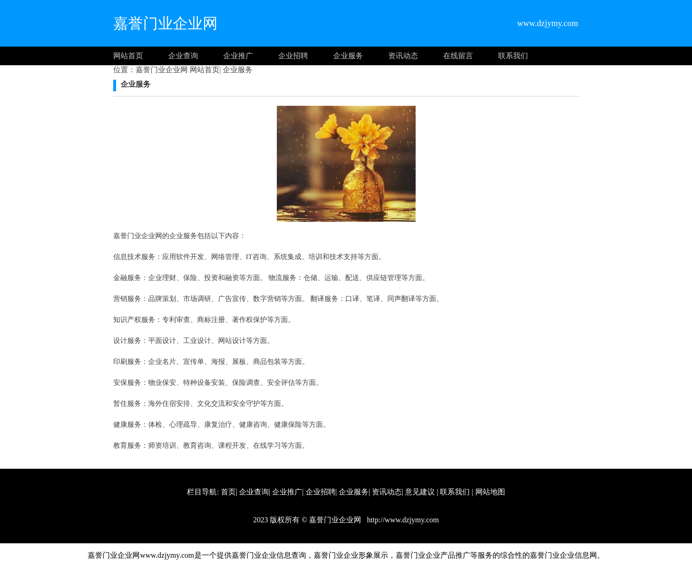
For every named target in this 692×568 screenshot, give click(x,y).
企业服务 (348, 56)
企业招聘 (293, 56)
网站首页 (128, 56)
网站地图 (490, 492)
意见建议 (420, 492)
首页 (228, 492)
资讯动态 (403, 56)
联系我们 (513, 56)
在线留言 (458, 56)
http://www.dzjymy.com (401, 520)
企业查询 (183, 56)
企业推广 (238, 56)
